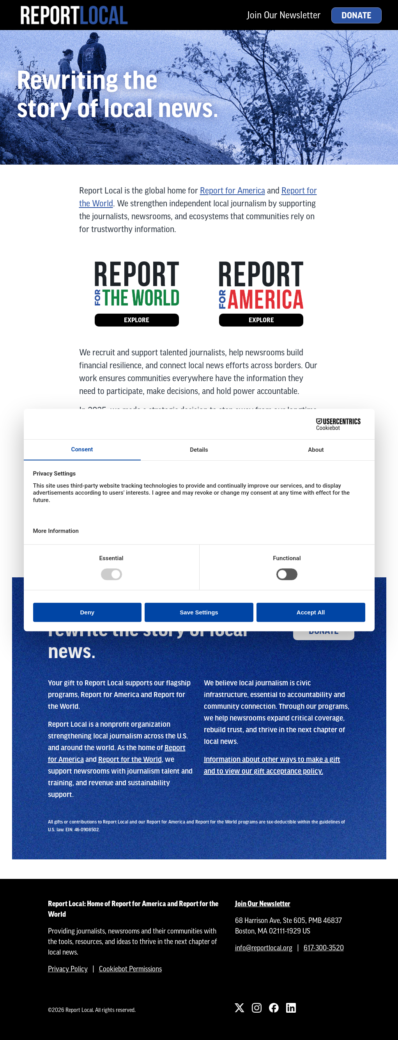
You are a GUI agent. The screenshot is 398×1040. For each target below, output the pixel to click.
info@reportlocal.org (263, 948)
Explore (136, 320)
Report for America (232, 190)
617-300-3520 (324, 948)
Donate (356, 15)
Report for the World (130, 759)
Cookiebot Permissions (130, 969)
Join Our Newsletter (283, 15)
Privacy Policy (68, 969)
